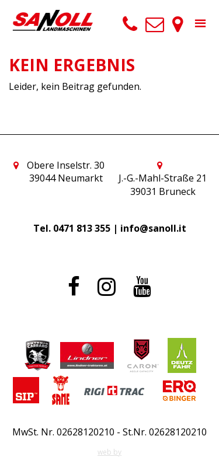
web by (109, 452)
